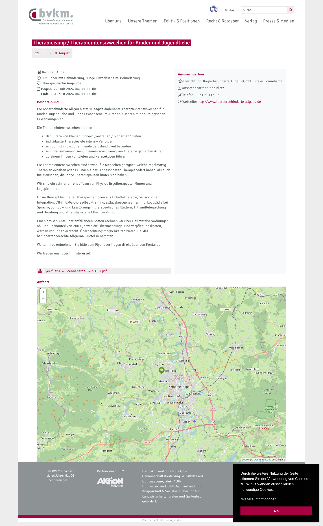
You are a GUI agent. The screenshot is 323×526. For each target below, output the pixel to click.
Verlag (251, 21)
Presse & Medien (278, 21)
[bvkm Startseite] (51, 16)
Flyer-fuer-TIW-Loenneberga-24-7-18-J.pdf (72, 271)
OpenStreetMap (262, 459)
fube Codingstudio (170, 520)
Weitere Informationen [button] (258, 499)
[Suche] (264, 10)
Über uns (113, 21)
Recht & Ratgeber (222, 21)
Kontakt (230, 10)
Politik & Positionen (182, 21)
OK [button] (276, 511)
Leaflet (245, 459)
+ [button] (43, 292)
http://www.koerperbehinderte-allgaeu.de (229, 101)
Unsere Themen (142, 21)
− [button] (43, 299)
